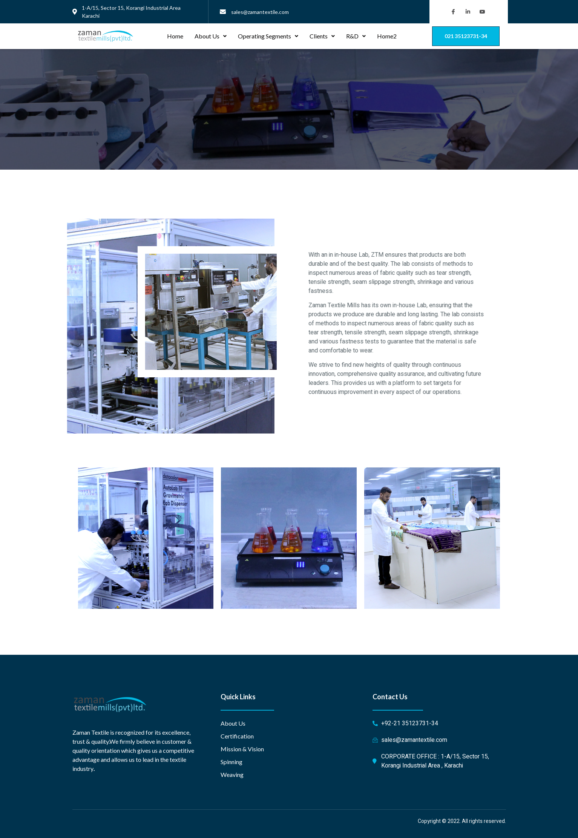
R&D (356, 36)
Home (175, 36)
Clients (322, 36)
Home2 (387, 36)
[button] (466, 36)
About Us (211, 36)
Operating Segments (268, 36)
